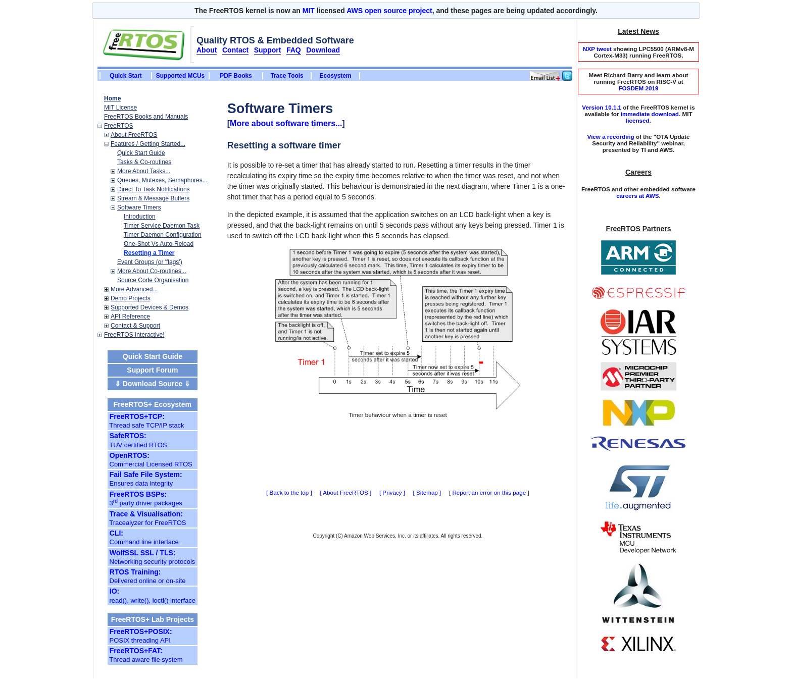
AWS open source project (389, 11)
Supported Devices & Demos (149, 307)
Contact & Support (135, 325)
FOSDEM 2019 (638, 88)
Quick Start (125, 75)
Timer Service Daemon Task (162, 225)
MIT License (120, 107)
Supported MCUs (180, 75)
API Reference (130, 316)
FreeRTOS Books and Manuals (146, 116)
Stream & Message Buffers (153, 198)
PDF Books (236, 75)
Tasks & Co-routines (144, 162)
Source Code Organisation (152, 280)
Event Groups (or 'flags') (149, 262)
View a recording (610, 136)
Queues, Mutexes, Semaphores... (162, 180)
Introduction (140, 216)
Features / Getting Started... (148, 143)
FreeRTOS (118, 125)
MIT (309, 11)
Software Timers (139, 207)
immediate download (650, 114)
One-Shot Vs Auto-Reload (158, 243)
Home (112, 98)
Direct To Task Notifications (153, 189)
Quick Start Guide (141, 152)
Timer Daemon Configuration (163, 234)
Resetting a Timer (149, 252)
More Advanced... (134, 289)
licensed (638, 120)
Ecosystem (336, 75)
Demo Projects (131, 298)
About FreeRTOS (134, 134)
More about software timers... (286, 123)
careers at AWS (637, 195)
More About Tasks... (143, 171)
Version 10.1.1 (601, 107)
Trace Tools (286, 75)
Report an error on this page (489, 492)
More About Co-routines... (151, 271)
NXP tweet (597, 48)
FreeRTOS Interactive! (134, 334)
